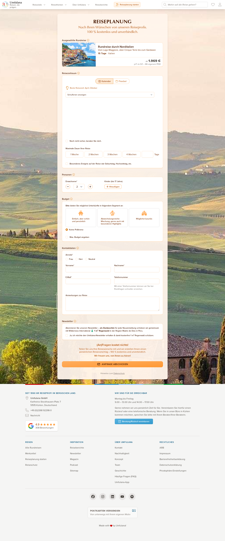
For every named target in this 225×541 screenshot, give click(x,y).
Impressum (165, 453)
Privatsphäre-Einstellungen (173, 470)
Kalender (104, 81)
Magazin (74, 459)
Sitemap (74, 470)
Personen (68, 174)
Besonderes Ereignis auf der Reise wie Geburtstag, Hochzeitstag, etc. (101, 163)
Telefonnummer (121, 277)
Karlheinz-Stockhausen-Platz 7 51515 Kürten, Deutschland (45, 401)
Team (117, 464)
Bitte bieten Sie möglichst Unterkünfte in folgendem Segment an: (94, 205)
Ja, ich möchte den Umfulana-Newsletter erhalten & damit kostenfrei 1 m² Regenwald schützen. (112, 335)
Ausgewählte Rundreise (75, 40)
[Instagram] (102, 496)
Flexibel (121, 81)
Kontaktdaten (70, 248)
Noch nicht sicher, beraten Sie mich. (85, 141)
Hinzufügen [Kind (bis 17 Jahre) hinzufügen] (113, 186)
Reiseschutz (31, 464)
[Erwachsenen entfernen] (90, 186)
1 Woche (74, 154)
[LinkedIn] (112, 496)
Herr (81, 259)
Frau (71, 259)
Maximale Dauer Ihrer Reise (78, 148)
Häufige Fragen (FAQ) (125, 476)
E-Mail (68, 277)
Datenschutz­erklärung (171, 464)
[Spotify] (132, 496)
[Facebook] (93, 496)
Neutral (92, 259)
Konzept (119, 459)
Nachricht (35, 415)
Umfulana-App (122, 482)
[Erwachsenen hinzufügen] (68, 186)
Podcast (74, 464)
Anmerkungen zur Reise (76, 295)
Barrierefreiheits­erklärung (172, 459)
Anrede (69, 254)
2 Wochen (94, 154)
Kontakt (118, 447)
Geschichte (120, 470)
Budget (67, 198)
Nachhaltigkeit (122, 453)
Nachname (119, 265)
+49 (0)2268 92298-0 (41, 410)
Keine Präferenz (76, 229)
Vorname (69, 265)
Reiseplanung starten (127, 4)
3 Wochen (112, 154)
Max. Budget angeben (79, 237)
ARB (162, 447)
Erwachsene (71, 181)
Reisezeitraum (71, 73)
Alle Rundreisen (33, 447)
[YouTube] (122, 496)
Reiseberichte (77, 447)
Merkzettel (30, 453)
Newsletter (69, 321)
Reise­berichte (101, 4)
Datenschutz (119, 373)
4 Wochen (131, 154)
